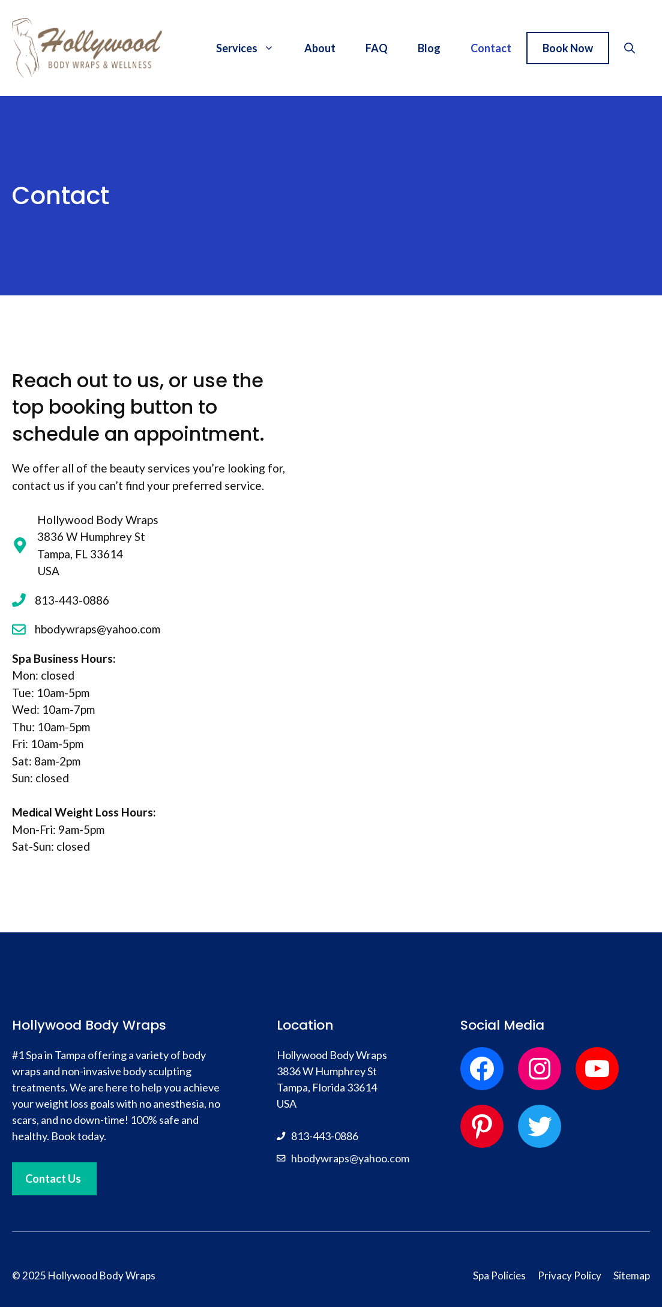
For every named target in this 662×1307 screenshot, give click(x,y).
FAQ (377, 48)
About (320, 48)
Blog (429, 48)
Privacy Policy (569, 1275)
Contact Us (53, 1178)
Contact (491, 48)
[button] (629, 48)
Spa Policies (499, 1275)
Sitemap (631, 1275)
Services (252, 48)
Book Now (568, 48)
